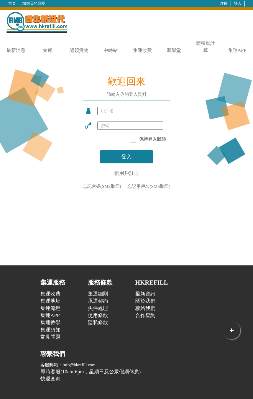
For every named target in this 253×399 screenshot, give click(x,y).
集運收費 (142, 50)
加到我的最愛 (33, 3)
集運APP (237, 50)
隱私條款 (98, 322)
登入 (238, 3)
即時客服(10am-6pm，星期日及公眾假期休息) (90, 372)
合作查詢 (145, 315)
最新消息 (15, 50)
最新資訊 (145, 294)
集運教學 (50, 322)
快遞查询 (50, 379)
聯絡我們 (145, 308)
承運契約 (98, 301)
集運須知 (50, 330)
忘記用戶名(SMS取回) (148, 186)
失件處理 (98, 308)
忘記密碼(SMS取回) (102, 186)
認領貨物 (79, 50)
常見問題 (50, 337)
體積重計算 (205, 47)
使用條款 (98, 315)
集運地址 (50, 301)
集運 (47, 50)
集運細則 (98, 294)
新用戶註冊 (126, 173)
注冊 (224, 3)
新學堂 (174, 50)
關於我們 (145, 301)
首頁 (12, 3)
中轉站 (111, 50)
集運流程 (50, 308)
